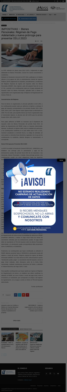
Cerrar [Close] (61, 160)
